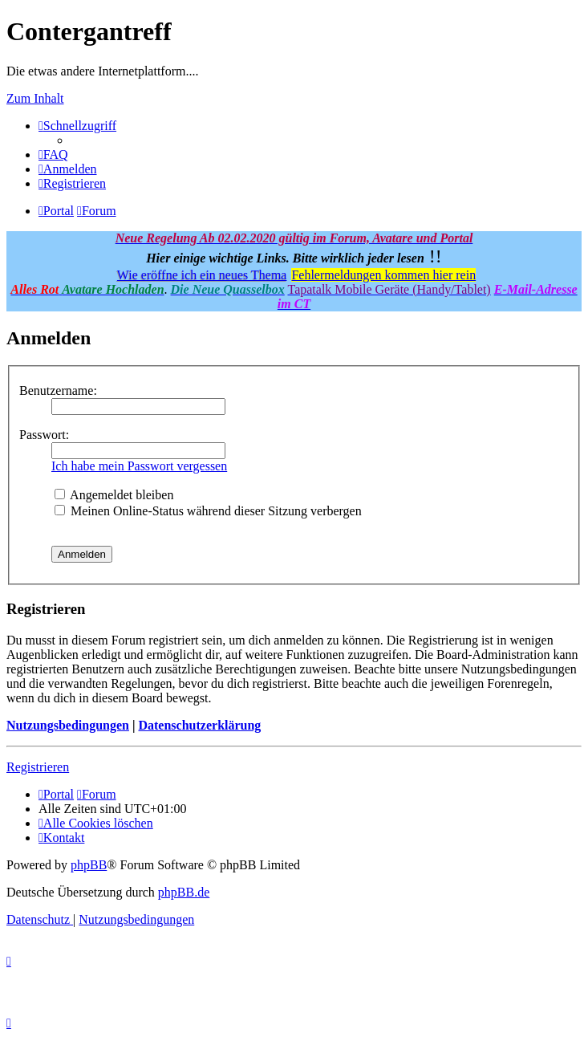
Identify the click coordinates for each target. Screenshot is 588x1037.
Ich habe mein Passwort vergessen (139, 466)
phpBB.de (183, 892)
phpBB (89, 865)
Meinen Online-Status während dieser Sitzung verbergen (208, 511)
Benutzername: (58, 390)
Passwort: (44, 434)
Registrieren (37, 767)
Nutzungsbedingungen (67, 725)
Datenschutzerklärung (199, 725)
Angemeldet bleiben (114, 495)
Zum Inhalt (35, 98)
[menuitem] (53, 154)
